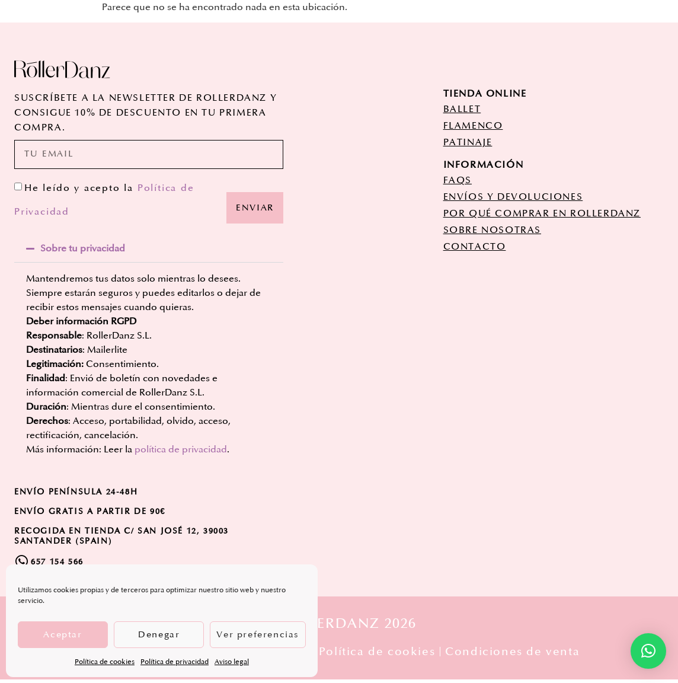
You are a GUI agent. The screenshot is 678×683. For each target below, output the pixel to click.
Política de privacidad (174, 662)
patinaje (467, 142)
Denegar (159, 634)
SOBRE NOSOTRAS (492, 230)
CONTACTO (474, 247)
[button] (148, 252)
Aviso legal (232, 662)
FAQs (457, 180)
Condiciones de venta (517, 655)
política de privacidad (181, 453)
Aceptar (62, 634)
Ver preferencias (257, 634)
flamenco (473, 126)
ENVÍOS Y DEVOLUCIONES (513, 197)
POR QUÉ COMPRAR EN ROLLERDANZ (542, 213)
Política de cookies (105, 662)
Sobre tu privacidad (82, 252)
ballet (462, 109)
